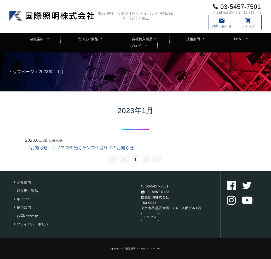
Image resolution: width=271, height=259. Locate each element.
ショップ (248, 22)
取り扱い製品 (88, 39)
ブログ (135, 46)
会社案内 (37, 39)
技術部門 (193, 39)
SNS (237, 39)
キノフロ (24, 199)
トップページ (21, 71)
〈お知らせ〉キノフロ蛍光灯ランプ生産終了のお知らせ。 (82, 147)
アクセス (150, 217)
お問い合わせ (221, 22)
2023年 (46, 71)
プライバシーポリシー (34, 224)
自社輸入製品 (142, 39)
